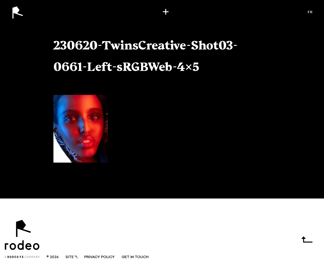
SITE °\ (71, 257)
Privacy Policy (99, 257)
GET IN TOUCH (135, 257)
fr (310, 12)
